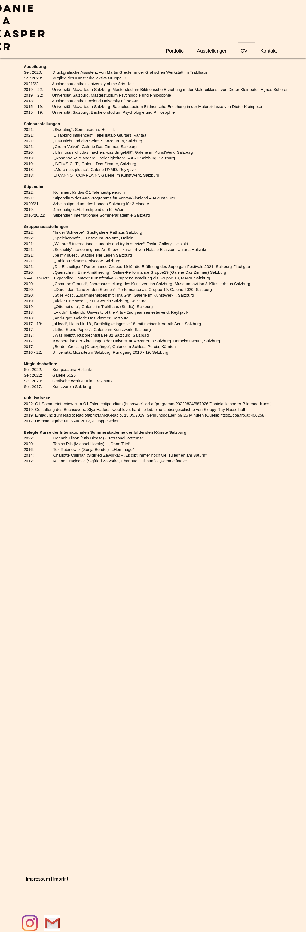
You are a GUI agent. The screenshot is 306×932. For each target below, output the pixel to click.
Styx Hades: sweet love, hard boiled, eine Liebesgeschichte (141, 409)
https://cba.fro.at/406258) (243, 415)
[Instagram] (30, 923)
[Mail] (52, 923)
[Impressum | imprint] (47, 879)
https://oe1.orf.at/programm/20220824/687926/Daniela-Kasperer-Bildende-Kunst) (198, 403)
